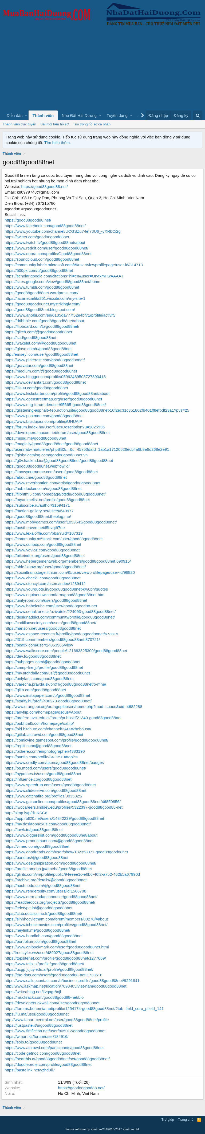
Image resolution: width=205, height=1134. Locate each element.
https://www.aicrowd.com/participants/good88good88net (55, 1047)
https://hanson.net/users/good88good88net (44, 628)
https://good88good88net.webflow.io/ (38, 466)
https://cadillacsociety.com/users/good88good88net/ (51, 622)
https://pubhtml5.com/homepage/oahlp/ (40, 723)
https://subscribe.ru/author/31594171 (38, 505)
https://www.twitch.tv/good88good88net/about (46, 242)
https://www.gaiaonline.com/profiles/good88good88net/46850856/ (63, 801)
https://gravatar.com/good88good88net (40, 365)
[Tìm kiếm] (197, 115)
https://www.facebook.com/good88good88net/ (46, 225)
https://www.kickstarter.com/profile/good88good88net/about (58, 393)
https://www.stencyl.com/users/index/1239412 (46, 583)
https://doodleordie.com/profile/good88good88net (49, 1064)
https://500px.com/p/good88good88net (40, 270)
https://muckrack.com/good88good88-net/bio (45, 997)
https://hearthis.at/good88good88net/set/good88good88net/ (58, 1059)
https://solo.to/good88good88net (34, 1042)
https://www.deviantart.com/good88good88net (46, 382)
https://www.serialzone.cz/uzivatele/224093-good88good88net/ (61, 611)
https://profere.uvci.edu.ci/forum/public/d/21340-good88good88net (64, 717)
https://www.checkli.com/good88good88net (43, 578)
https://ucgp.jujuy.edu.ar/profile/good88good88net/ (50, 969)
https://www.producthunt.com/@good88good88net (50, 840)
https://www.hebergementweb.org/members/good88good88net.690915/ (69, 561)
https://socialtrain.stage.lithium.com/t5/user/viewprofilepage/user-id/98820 (71, 572)
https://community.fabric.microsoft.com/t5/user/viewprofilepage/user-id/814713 (75, 265)
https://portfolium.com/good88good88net (41, 941)
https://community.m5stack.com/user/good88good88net (55, 539)
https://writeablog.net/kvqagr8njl (34, 991)
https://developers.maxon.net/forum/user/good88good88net (58, 432)
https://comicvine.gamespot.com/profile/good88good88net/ (57, 740)
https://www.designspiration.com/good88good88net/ (51, 863)
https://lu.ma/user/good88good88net (38, 1014)
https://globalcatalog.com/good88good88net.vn (47, 455)
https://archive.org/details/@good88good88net (47, 880)
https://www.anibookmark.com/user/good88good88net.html (58, 947)
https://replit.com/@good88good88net (39, 745)
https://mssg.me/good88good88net (36, 438)
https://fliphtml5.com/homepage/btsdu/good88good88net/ (56, 494)
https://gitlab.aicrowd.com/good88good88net (45, 734)
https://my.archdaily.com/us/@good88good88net (48, 673)
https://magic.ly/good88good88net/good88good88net (52, 443)
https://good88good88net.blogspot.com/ (41, 309)
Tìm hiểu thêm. (57, 142)
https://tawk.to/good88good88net (35, 829)
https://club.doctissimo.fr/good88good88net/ (44, 913)
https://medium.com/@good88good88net (42, 371)
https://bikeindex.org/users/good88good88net (46, 555)
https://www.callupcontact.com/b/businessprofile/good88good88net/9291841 (73, 980)
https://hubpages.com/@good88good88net (43, 662)
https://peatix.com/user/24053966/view (40, 645)
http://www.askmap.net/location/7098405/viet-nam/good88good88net (66, 986)
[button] (26, 115)
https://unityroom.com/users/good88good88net (47, 600)
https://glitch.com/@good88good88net (39, 332)
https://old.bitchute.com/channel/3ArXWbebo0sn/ (49, 729)
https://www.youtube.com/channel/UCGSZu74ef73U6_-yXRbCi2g (63, 231)
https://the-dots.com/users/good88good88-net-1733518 (54, 975)
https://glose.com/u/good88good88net (39, 348)
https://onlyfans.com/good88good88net (40, 678)
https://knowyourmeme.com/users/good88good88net (52, 471)
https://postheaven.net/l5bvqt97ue (36, 527)
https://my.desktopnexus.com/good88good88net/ (49, 824)
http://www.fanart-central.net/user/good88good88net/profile (58, 1019)
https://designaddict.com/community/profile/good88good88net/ (61, 617)
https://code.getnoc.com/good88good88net (43, 1053)
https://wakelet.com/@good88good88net (41, 343)
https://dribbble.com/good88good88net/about (45, 320)
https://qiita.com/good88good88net (36, 689)
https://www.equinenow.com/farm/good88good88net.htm (55, 594)
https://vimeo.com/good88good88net (38, 846)
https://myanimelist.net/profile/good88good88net (48, 499)
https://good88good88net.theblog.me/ (39, 516)
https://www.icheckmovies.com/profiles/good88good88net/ (57, 924)
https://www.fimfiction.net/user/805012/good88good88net (56, 1031)
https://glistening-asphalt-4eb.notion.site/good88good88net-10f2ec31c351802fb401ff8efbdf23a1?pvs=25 (98, 410)
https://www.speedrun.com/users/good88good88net (51, 785)
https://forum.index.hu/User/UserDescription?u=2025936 (56, 427)
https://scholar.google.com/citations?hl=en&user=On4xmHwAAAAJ (65, 276)
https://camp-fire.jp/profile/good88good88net (45, 667)
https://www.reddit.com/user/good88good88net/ (47, 248)
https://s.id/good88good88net (31, 337)
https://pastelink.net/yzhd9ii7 (31, 1070)
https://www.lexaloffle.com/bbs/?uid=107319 (45, 533)
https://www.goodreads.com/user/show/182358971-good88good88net (67, 852)
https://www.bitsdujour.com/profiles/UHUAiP (44, 421)
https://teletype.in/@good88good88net (39, 908)
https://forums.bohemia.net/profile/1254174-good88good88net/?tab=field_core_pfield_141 (85, 1008)
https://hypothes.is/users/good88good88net (44, 773)
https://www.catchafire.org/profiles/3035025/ (44, 796)
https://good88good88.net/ (45, 186)
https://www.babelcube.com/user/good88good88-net (52, 606)
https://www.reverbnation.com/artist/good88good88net (53, 483)
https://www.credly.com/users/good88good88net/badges (55, 762)
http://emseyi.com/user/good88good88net (42, 354)
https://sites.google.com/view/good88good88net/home (53, 281)
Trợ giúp (167, 1119)
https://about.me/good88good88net (37, 477)
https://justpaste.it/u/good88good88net (39, 1025)
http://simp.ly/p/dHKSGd (27, 812)
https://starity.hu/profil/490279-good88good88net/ (49, 701)
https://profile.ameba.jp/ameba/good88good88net (49, 868)
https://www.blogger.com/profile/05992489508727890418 (56, 376)
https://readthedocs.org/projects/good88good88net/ (51, 902)
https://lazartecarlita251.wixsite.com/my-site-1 (46, 298)
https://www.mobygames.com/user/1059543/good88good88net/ (62, 522)
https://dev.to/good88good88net (34, 656)
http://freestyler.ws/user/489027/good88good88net (50, 952)
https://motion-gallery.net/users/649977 (40, 511)
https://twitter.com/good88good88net (38, 237)
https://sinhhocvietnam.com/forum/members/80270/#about (57, 919)
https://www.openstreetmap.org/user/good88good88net (54, 399)
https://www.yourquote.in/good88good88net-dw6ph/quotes (57, 589)
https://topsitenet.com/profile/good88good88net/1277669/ (56, 958)
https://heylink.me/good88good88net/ (38, 930)
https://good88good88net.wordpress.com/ (42, 292)
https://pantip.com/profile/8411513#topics (42, 757)
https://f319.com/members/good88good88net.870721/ (53, 639)
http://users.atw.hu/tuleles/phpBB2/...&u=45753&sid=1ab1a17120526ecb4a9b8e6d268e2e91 (88, 449)
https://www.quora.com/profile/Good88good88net (49, 253)
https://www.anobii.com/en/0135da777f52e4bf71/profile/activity (61, 315)
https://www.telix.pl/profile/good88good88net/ (45, 963)
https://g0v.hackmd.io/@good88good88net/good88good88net (60, 460)
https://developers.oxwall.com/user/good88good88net (53, 1003)
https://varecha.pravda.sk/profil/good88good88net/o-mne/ (56, 684)
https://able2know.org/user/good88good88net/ (46, 566)
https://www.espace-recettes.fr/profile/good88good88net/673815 (62, 634)
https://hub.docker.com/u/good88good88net (44, 488)
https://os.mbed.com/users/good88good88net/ (46, 768)
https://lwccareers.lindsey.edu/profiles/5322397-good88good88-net (65, 807)
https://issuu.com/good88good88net (37, 388)
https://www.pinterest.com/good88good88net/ (46, 360)
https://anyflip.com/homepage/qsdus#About (44, 712)
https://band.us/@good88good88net (37, 857)
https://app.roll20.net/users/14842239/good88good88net (55, 818)
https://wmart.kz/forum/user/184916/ (37, 1036)
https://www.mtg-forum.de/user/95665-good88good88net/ (56, 404)
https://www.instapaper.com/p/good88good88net (48, 695)
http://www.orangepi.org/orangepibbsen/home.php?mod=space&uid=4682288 (74, 706)
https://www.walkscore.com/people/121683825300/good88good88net (67, 650)
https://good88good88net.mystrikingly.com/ (43, 304)
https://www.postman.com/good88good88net (45, 416)
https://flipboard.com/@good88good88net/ (43, 326)
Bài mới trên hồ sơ (55, 124)
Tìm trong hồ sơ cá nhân (92, 124)
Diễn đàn (15, 115)
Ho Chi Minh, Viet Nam (79, 1093)
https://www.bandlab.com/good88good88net (45, 936)
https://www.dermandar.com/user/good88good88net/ (52, 896)
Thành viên (43, 115)
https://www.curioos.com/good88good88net (44, 544)
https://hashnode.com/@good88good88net (43, 885)
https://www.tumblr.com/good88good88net (43, 287)
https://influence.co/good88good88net (39, 779)
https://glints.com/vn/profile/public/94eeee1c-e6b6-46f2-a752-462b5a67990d (73, 874)
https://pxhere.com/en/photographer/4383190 (46, 751)
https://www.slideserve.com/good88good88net (46, 790)
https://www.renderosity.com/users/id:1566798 (46, 891)
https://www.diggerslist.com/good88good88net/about (52, 835)
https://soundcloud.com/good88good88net (43, 259)
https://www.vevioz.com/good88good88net (43, 550)
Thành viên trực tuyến (19, 124)
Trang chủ (186, 1119)
